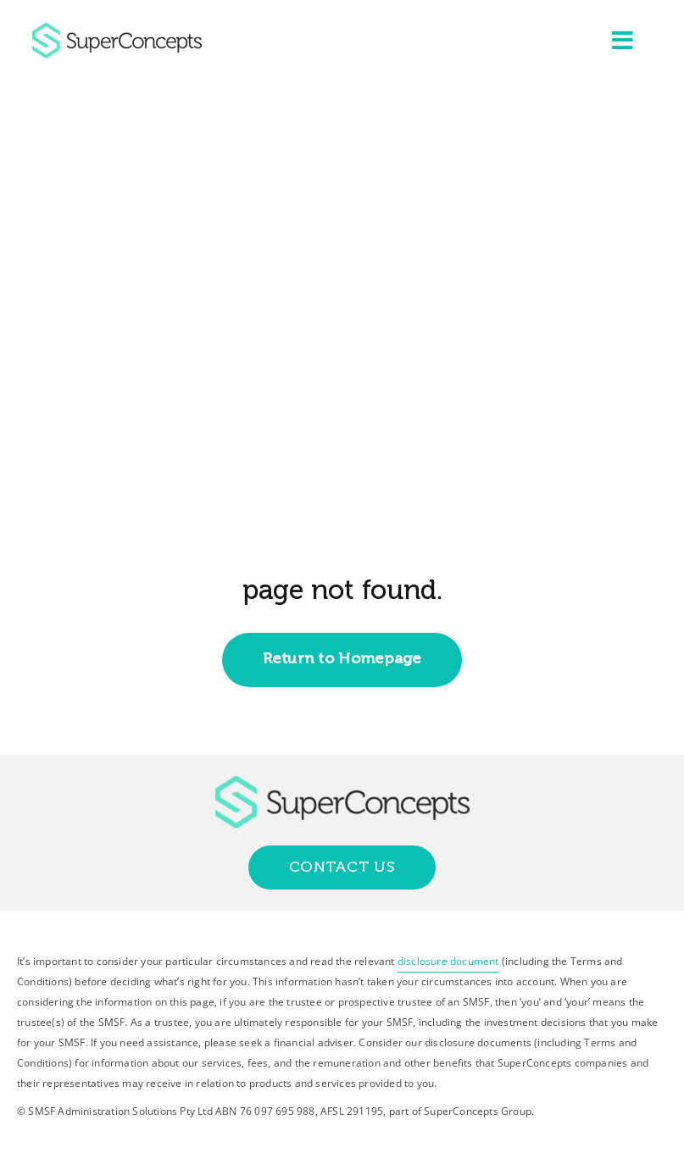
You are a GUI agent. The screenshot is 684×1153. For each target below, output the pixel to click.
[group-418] (117, 29)
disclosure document (448, 961)
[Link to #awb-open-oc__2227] (623, 40)
